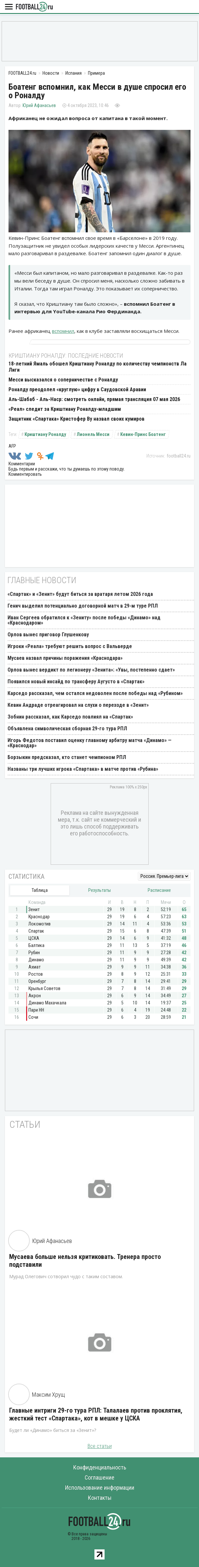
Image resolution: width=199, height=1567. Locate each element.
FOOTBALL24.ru (34, 7)
